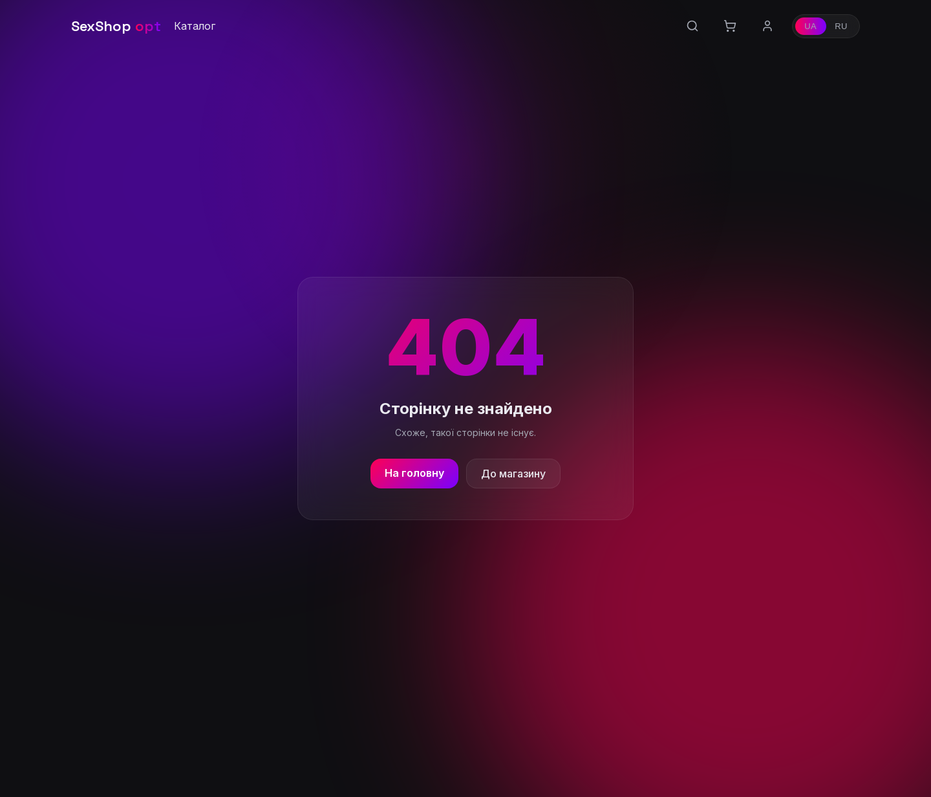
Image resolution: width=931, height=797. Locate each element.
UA (810, 26)
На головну (414, 472)
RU (841, 26)
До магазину (513, 473)
